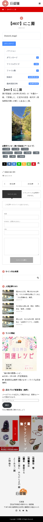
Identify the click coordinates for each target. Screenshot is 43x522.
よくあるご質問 (14, 462)
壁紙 (36, 153)
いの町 (6, 149)
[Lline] (19, 164)
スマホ (25, 149)
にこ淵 (16, 149)
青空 (13, 156)
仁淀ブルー (8, 153)
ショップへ (15, 430)
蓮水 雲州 (12, 172)
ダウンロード (9, 43)
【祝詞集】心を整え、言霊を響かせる (24, 464)
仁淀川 (18, 153)
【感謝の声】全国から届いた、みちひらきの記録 (19, 470)
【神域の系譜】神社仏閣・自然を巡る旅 (29, 459)
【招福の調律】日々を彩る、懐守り (33, 462)
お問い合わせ (9, 461)
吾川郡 (28, 153)
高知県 (21, 156)
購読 (7, 405)
